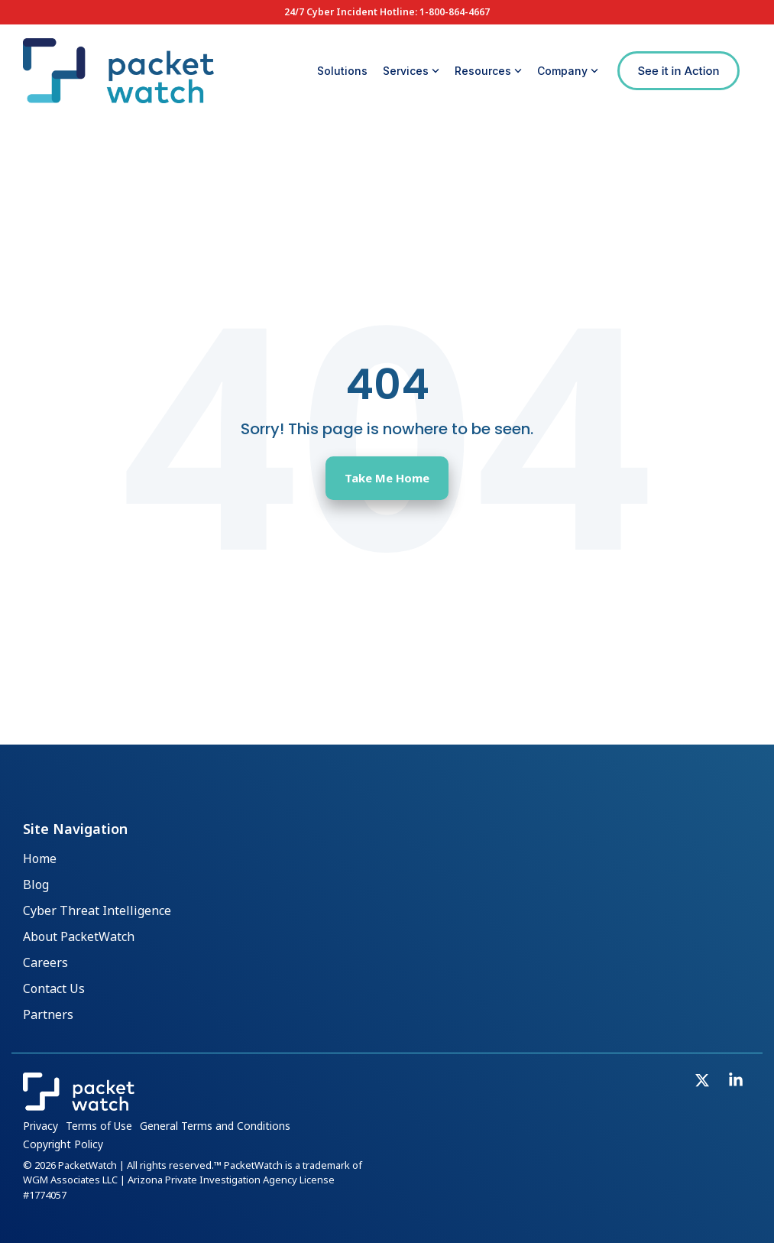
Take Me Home (387, 477)
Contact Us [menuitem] (54, 990)
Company (567, 70)
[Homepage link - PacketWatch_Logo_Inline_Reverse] (78, 1103)
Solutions (342, 70)
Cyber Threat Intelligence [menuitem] (97, 911)
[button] (704, 1082)
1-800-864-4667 (454, 11)
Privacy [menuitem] (40, 1125)
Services (411, 70)
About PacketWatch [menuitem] (78, 937)
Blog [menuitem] (36, 885)
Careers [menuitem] (45, 964)
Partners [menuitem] (48, 1016)
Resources (488, 70)
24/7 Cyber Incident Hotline (349, 11)
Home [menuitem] (40, 859)
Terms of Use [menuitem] (99, 1125)
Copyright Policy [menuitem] (63, 1144)
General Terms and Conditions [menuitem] (215, 1125)
